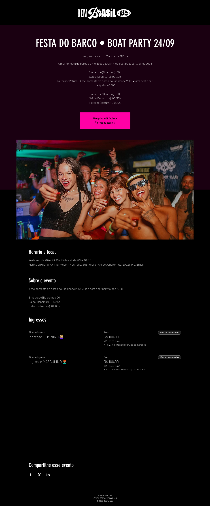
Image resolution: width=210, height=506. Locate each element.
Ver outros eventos (105, 122)
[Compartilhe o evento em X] (39, 474)
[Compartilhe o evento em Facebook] (30, 474)
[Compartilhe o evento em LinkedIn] (48, 474)
